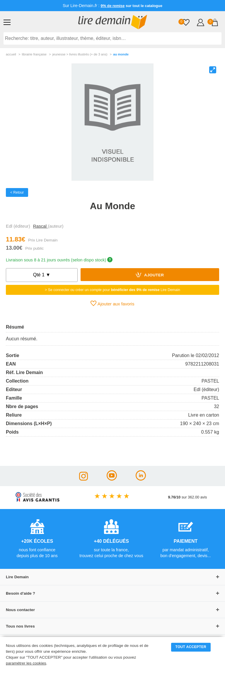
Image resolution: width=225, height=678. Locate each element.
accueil (11, 54)
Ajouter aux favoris (112, 303)
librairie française (34, 54)
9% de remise (113, 6)
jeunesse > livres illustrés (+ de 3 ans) (80, 54)
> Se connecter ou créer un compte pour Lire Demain (112, 290)
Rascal (40, 226)
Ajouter (150, 275)
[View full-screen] (212, 69)
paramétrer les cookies (26, 663)
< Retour (17, 192)
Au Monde (121, 54)
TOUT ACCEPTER (191, 647)
